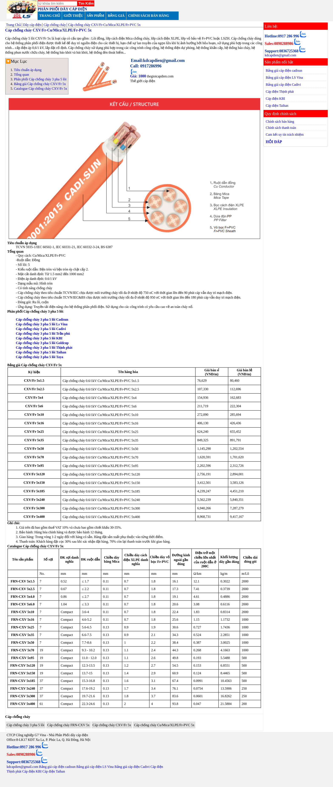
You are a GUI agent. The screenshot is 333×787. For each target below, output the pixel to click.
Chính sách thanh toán (281, 128)
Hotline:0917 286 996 (282, 36)
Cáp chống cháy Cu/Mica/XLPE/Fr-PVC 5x (164, 725)
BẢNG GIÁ (116, 15)
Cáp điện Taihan (277, 105)
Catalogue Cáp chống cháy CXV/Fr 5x (40, 88)
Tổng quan (21, 74)
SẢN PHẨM (95, 15)
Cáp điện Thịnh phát (280, 91)
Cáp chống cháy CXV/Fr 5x (112, 725)
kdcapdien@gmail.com (280, 55)
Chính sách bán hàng (280, 121)
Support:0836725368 (281, 51)
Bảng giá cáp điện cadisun (284, 70)
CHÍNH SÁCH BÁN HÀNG (148, 15)
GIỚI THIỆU (73, 15)
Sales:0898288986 (279, 43)
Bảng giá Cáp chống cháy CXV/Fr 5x (40, 84)
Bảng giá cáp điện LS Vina (284, 77)
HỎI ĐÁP (274, 142)
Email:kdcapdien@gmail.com (158, 60)
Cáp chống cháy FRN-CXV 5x (68, 725)
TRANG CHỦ (49, 15)
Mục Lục (19, 61)
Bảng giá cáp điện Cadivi (283, 84)
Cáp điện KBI (275, 98)
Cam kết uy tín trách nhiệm (284, 134)
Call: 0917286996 (145, 66)
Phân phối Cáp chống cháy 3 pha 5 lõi (40, 79)
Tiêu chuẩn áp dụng (28, 70)
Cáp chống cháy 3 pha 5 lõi (25, 725)
